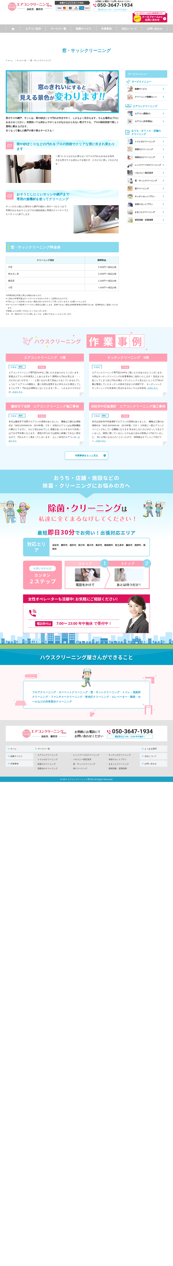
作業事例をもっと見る (86, 456)
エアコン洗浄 (33, 28)
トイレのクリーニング (47, 753)
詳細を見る (18, 391)
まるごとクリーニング (119, 758)
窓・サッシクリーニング (84, 758)
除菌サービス (83, 28)
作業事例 (106, 28)
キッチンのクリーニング (120, 749)
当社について (129, 28)
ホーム (12, 744)
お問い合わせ (154, 28)
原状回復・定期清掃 (118, 763)
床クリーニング (80, 763)
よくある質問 (149, 744)
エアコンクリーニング (47, 749)
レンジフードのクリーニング (86, 749)
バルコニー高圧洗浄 (82, 753)
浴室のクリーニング (46, 758)
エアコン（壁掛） (18, 366)
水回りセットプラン (118, 753)
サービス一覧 (58, 28)
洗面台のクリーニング (47, 763)
